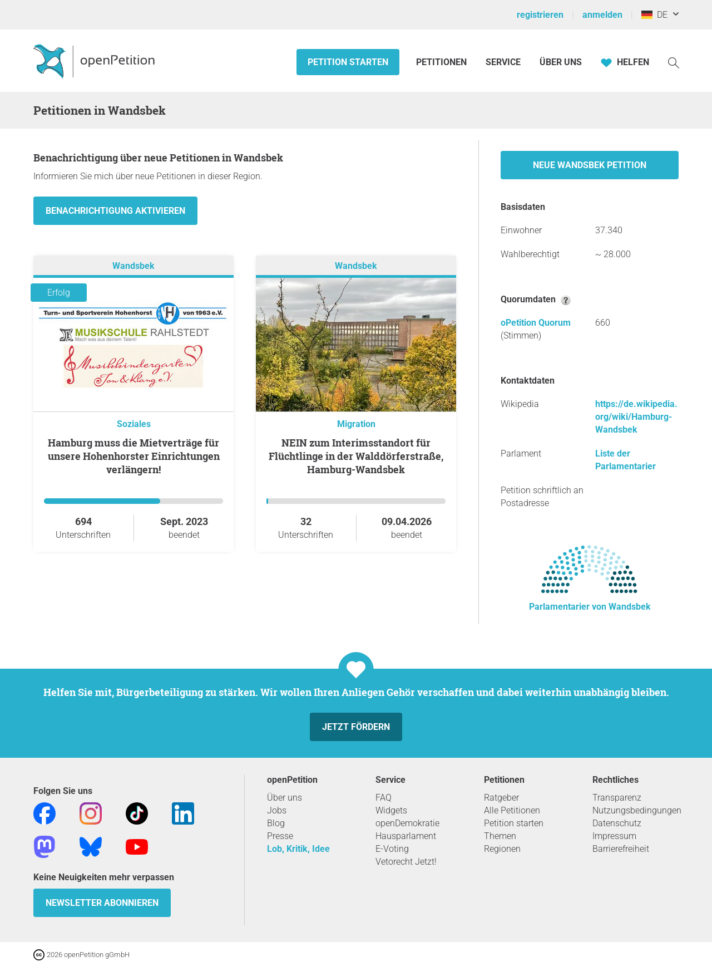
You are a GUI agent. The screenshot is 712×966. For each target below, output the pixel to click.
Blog (276, 823)
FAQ (383, 797)
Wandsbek (133, 266)
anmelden (602, 14)
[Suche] (673, 62)
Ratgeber (501, 797)
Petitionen (442, 62)
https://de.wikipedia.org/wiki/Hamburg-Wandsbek (636, 417)
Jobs (276, 810)
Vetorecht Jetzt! (406, 861)
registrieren (540, 14)
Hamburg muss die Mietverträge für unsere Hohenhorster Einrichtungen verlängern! (134, 456)
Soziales (134, 424)
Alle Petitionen (512, 810)
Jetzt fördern (356, 727)
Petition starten (348, 62)
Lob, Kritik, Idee (298, 849)
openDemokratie (407, 823)
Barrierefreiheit (620, 849)
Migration (356, 424)
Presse (280, 836)
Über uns (284, 797)
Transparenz (616, 797)
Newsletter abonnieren (102, 903)
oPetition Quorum (536, 322)
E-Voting (392, 849)
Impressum (614, 836)
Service (503, 62)
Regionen (502, 849)
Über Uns (561, 62)
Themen (500, 836)
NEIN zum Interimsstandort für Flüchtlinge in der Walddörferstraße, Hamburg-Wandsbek (356, 456)
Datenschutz (616, 823)
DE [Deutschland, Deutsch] (654, 14)
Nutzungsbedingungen (636, 810)
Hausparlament (405, 836)
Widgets (391, 810)
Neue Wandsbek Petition (589, 165)
